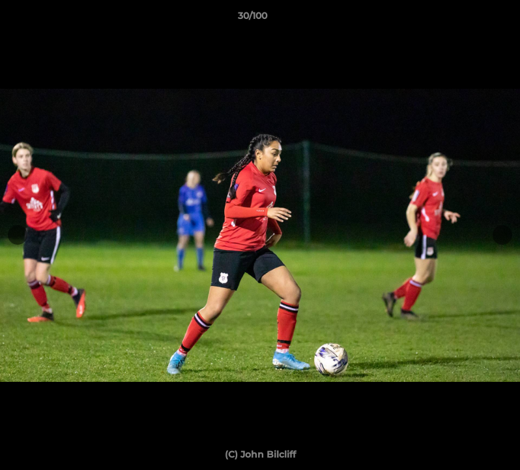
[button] (465, 19)
